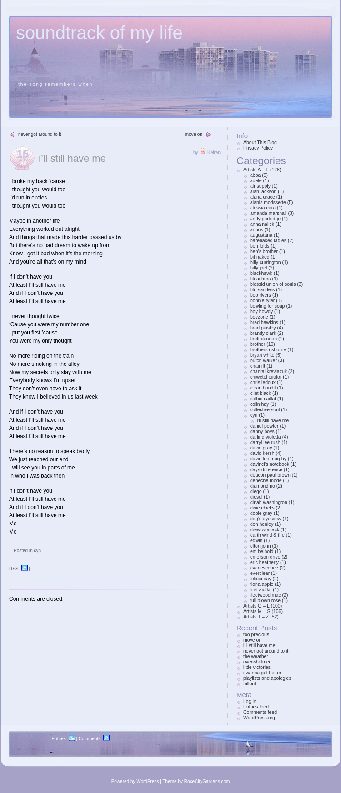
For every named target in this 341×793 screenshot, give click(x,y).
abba (255, 175)
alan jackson (263, 191)
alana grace (262, 196)
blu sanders (262, 289)
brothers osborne (268, 349)
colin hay (259, 404)
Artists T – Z (256, 616)
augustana (261, 235)
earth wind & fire (267, 535)
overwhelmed (257, 661)
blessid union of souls (273, 284)
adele (256, 180)
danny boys (262, 431)
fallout (249, 683)
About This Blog (260, 142)
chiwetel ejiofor (265, 376)
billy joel (258, 267)
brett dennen (263, 338)
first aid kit (260, 589)
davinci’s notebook (269, 464)
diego (256, 491)
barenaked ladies (268, 240)
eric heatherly (264, 562)
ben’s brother (264, 251)
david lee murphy (268, 458)
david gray (261, 447)
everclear (260, 573)
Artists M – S (257, 611)
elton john (260, 546)
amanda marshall (268, 213)
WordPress (147, 781)
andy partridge (265, 218)
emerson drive (265, 556)
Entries (59, 738)
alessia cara (263, 207)
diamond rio (262, 486)
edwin (256, 540)
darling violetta (265, 436)
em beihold (261, 551)
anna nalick (262, 224)
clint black (260, 393)
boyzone (259, 316)
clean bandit (263, 387)
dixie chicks (262, 507)
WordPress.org (259, 717)
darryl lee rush (265, 442)
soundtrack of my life (99, 33)
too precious (256, 634)
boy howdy (261, 311)
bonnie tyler (262, 300)
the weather (255, 656)
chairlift (257, 366)
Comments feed (260, 712)
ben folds (260, 246)
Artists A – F (256, 169)
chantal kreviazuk (268, 371)
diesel (256, 496)
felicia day (260, 578)
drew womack (264, 529)
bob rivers (260, 295)
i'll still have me (273, 420)
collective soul (265, 409)
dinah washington (268, 502)
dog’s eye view (265, 518)
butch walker (263, 360)
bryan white (262, 355)
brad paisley (263, 327)
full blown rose (265, 600)
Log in (249, 701)
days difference (266, 469)
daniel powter (264, 426)
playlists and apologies (267, 678)
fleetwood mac (265, 595)
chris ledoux (263, 382)
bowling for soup (267, 306)
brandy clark (263, 333)
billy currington (265, 262)
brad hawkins (264, 322)
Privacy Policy (258, 147)
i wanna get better (262, 672)
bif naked (260, 256)
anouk (256, 229)
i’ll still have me (72, 158)
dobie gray (261, 513)
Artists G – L (256, 605)
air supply (260, 186)
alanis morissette (268, 202)
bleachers (260, 278)
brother (257, 344)
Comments (89, 738)
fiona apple (261, 584)
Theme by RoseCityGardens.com (196, 781)
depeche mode (265, 480)
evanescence (264, 567)
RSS (14, 568)
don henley (261, 524)
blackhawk (261, 273)
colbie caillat (263, 398)
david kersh (262, 453)
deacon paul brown (270, 475)
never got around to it (39, 134)
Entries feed (256, 706)
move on (193, 134)
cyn (37, 550)
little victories (257, 667)
